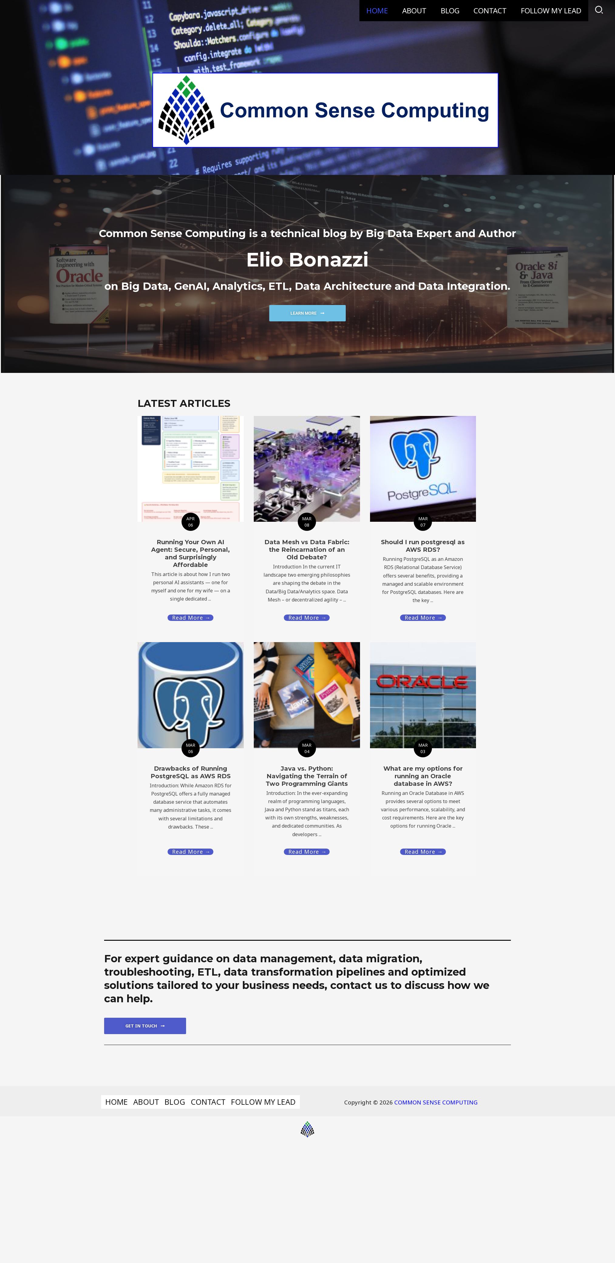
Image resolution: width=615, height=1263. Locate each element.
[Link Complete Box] (191, 758)
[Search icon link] (599, 11)
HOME (375, 10)
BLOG (449, 10)
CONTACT (489, 10)
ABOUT (413, 10)
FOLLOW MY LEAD (551, 10)
